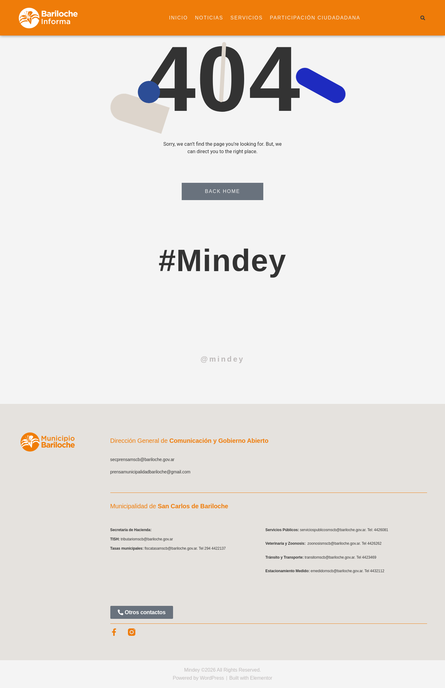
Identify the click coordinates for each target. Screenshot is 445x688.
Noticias (209, 17)
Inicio (178, 17)
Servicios (246, 17)
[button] (422, 18)
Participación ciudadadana (315, 17)
